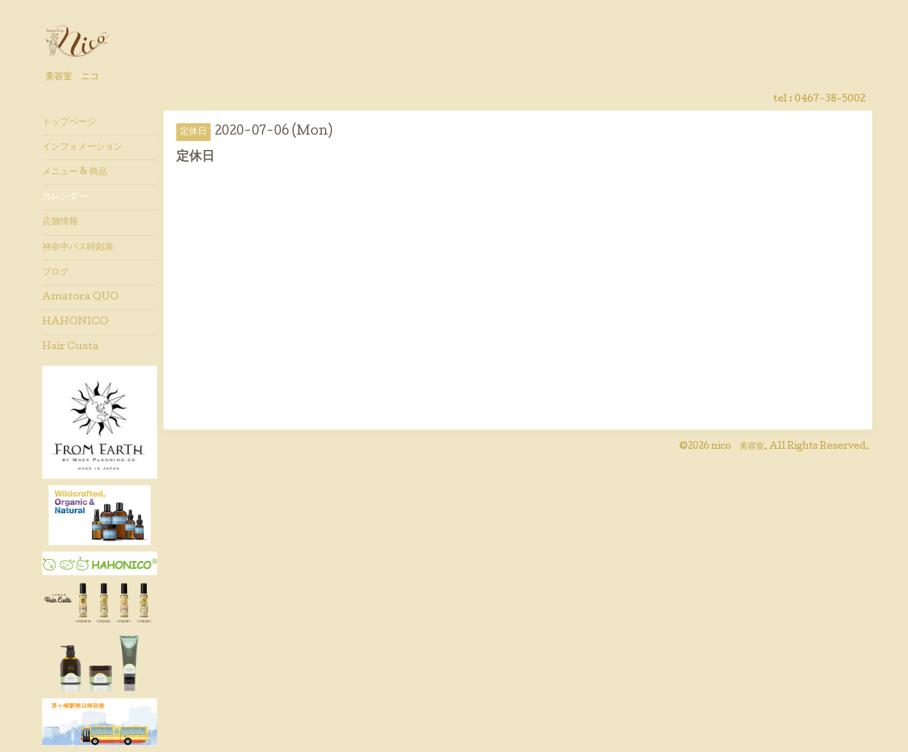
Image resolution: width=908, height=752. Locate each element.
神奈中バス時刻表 (78, 248)
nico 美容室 (737, 446)
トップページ (69, 122)
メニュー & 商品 (74, 172)
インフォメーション (82, 147)
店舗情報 (60, 222)
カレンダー (64, 197)
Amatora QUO (80, 297)
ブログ (55, 272)
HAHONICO (75, 322)
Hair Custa (70, 347)
